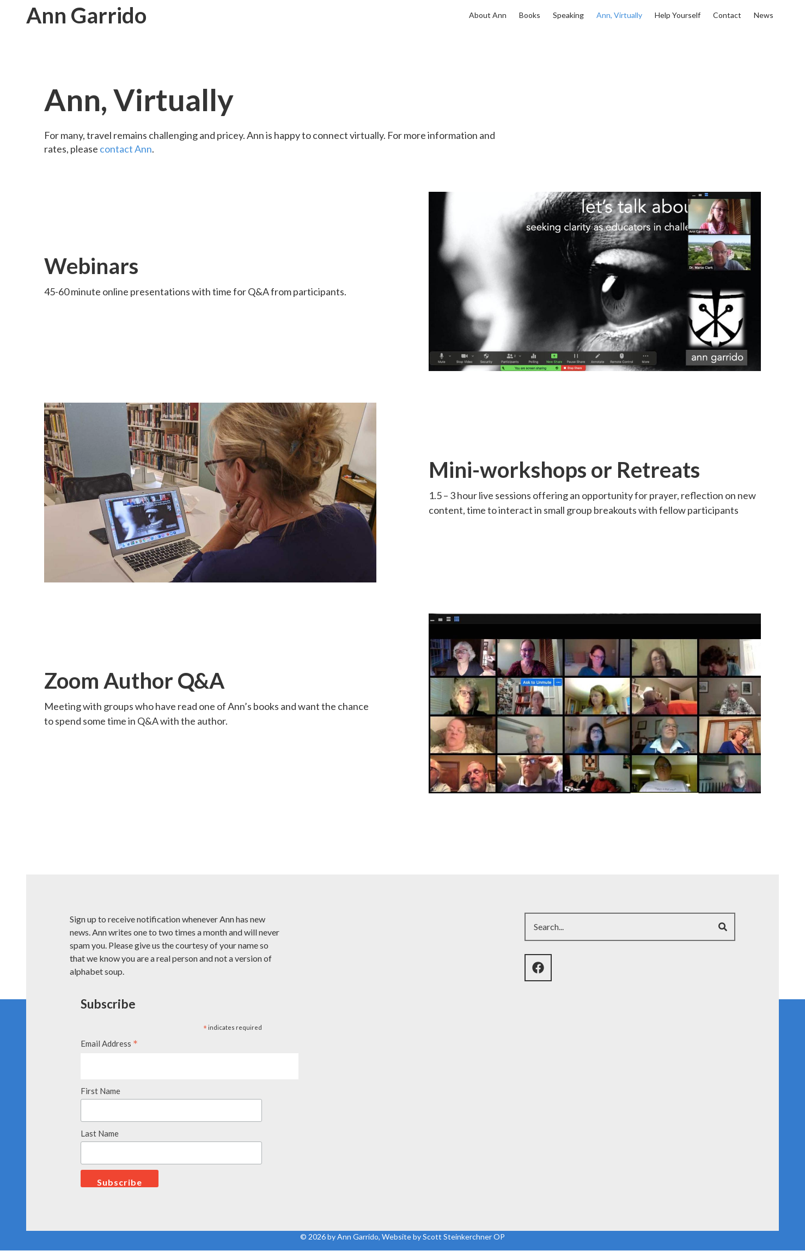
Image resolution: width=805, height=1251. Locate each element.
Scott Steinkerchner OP (464, 1236)
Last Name (100, 1133)
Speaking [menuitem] (568, 15)
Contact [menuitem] (727, 15)
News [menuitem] (763, 15)
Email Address (109, 1044)
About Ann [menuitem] (488, 15)
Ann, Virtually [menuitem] (619, 15)
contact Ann (126, 149)
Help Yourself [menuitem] (677, 15)
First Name (100, 1091)
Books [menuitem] (529, 15)
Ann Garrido (86, 15)
